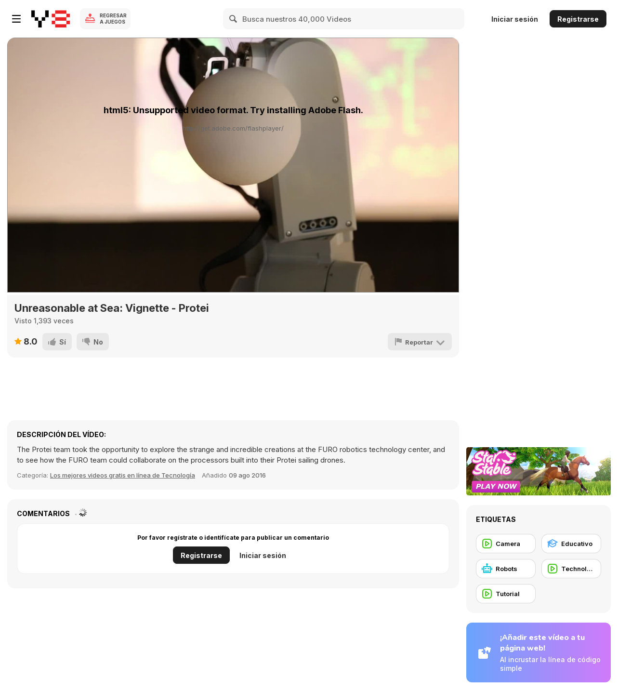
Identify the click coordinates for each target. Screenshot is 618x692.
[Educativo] (571, 543)
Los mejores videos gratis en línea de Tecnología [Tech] (122, 475)
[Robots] (506, 568)
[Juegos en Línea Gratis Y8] (50, 18)
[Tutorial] (506, 593)
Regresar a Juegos (113, 19)
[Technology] (571, 568)
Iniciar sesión (514, 19)
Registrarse (578, 19)
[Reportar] (420, 341)
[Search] (233, 18)
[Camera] (506, 543)
